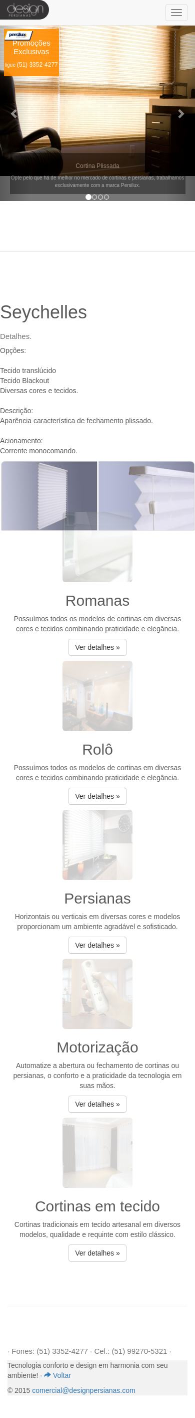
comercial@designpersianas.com (83, 1390)
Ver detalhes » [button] (97, 647)
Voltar (57, 1375)
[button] (15, 113)
